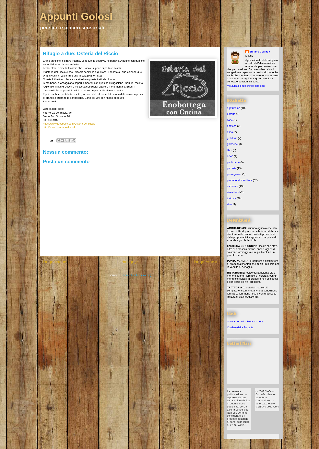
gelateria (232, 138)
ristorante (232, 186)
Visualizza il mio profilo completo (246, 85)
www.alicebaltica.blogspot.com (245, 321)
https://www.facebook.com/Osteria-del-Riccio (69, 123)
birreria (231, 113)
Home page (130, 262)
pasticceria (233, 162)
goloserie (232, 144)
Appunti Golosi (76, 16)
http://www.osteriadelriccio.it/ (59, 127)
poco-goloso (234, 174)
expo (230, 132)
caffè (230, 120)
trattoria (231, 198)
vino (229, 204)
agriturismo (233, 108)
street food (233, 192)
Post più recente (54, 262)
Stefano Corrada (259, 51)
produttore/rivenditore (239, 180)
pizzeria (231, 168)
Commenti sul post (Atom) (136, 275)
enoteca (231, 125)
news (230, 156)
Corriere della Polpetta (240, 327)
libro (229, 150)
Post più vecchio (205, 262)
